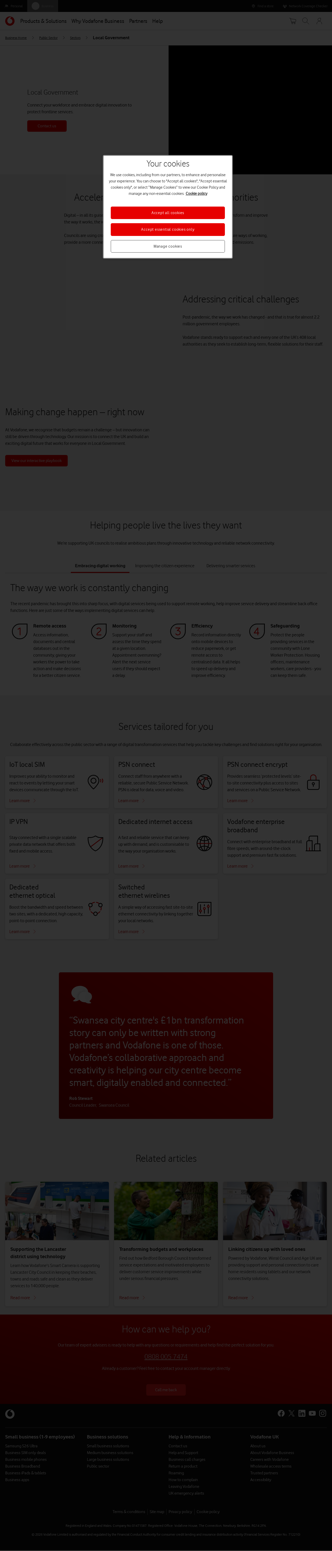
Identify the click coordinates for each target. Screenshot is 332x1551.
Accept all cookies (167, 212)
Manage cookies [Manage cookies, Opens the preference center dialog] (168, 246)
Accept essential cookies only (167, 229)
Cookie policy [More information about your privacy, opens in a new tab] (196, 193)
